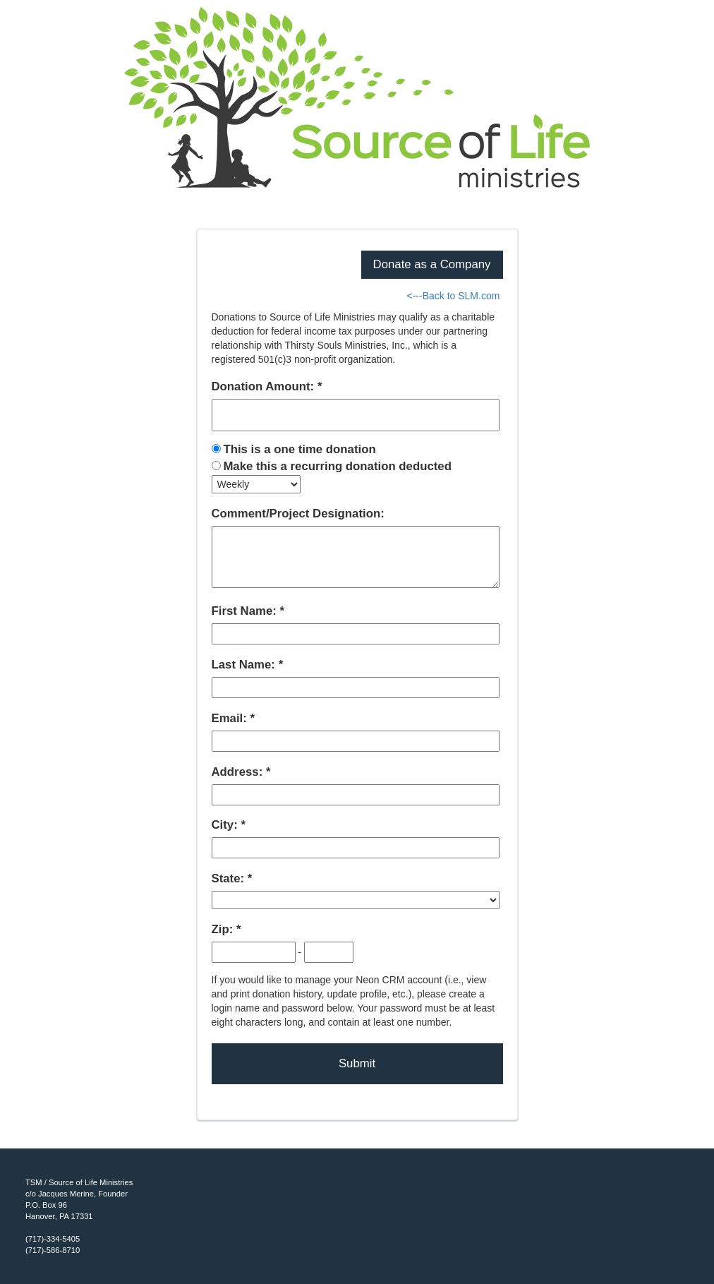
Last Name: (245, 664)
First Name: (246, 611)
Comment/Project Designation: (298, 513)
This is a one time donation (299, 449)
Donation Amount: (264, 386)
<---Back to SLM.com (453, 295)
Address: (239, 772)
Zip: (224, 929)
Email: (231, 718)
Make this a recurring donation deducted (337, 466)
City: (226, 825)
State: (230, 878)
